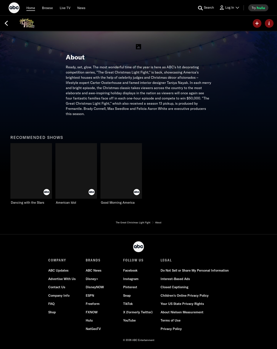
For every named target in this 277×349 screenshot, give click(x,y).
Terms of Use (170, 320)
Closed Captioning (174, 287)
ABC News (93, 270)
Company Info (58, 295)
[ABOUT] (269, 23)
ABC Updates (58, 270)
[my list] (257, 23)
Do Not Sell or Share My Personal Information (195, 270)
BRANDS (93, 260)
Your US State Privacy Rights (182, 304)
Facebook (130, 270)
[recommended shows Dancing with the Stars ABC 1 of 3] (31, 174)
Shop (52, 312)
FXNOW (92, 312)
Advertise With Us (62, 279)
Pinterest (130, 287)
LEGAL (166, 260)
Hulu (89, 320)
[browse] (47, 7)
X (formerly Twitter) (138, 312)
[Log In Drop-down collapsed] (229, 7)
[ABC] (14, 8)
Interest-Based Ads (175, 279)
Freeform (93, 304)
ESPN (90, 295)
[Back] (6, 23)
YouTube (129, 320)
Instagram (130, 279)
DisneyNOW (95, 287)
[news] (81, 7)
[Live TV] (65, 7)
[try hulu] (258, 7)
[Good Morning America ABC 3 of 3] (121, 174)
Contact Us (56, 287)
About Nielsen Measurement (182, 312)
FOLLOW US (133, 260)
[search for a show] (206, 8)
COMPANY (57, 260)
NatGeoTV (93, 329)
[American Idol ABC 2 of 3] (76, 174)
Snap (127, 295)
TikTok (128, 304)
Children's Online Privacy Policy (185, 295)
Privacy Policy (171, 329)
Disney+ (92, 279)
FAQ (51, 304)
